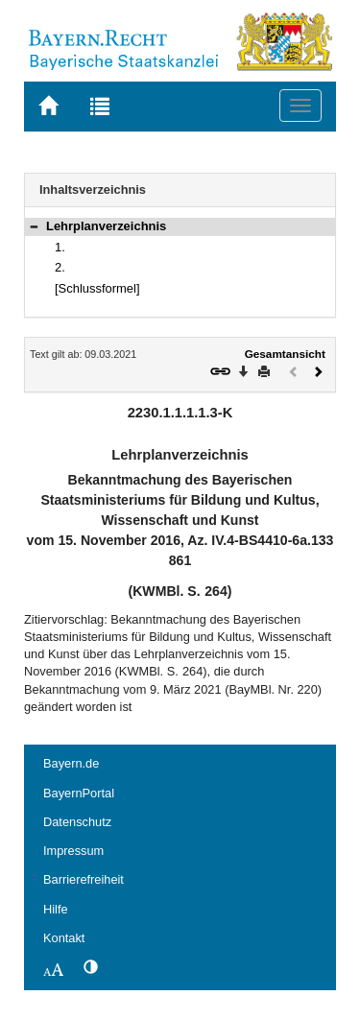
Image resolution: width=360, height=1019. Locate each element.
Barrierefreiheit (83, 879)
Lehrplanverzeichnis (106, 226)
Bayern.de (71, 763)
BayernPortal (78, 793)
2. (60, 267)
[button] (33, 226)
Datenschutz (77, 822)
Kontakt (63, 938)
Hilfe (55, 909)
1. (60, 247)
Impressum (73, 850)
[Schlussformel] (97, 288)
